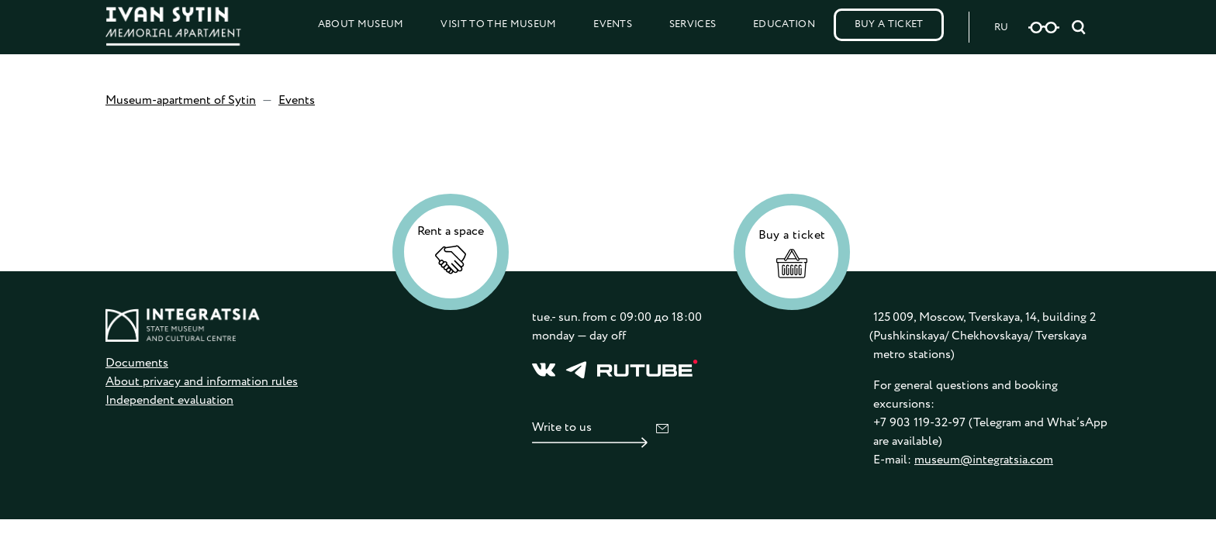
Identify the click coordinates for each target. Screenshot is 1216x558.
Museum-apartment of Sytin (180, 100)
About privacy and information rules (201, 382)
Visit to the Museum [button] (498, 24)
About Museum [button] (361, 24)
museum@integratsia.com (983, 460)
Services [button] (693, 24)
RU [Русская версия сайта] (1001, 27)
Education (784, 24)
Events (612, 24)
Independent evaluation (169, 400)
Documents (136, 363)
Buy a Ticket (889, 24)
